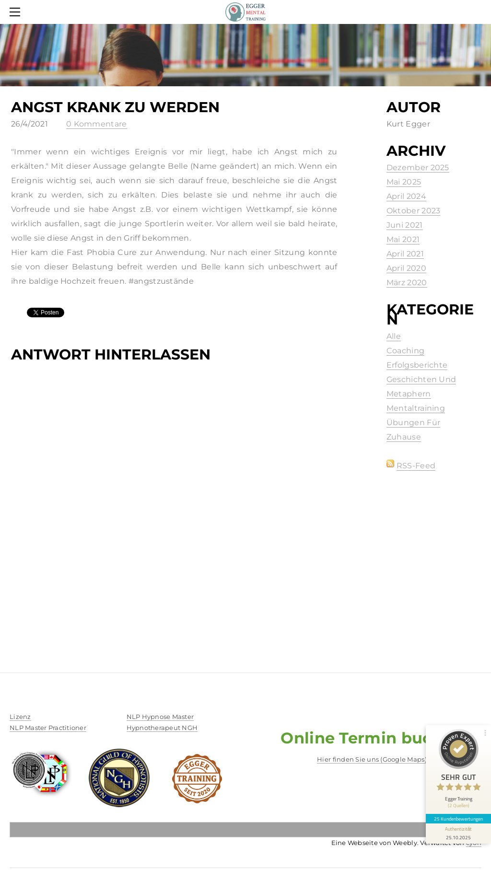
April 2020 (406, 268)
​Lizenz (20, 716)
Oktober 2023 (413, 210)
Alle (393, 336)
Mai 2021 (403, 239)
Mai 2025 (403, 181)
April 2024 (406, 196)
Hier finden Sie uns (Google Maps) (372, 759)
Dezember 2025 (417, 167)
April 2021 (405, 253)
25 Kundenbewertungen (458, 818)
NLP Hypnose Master (160, 716)
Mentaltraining (415, 408)
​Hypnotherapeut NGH (162, 727)
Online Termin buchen (372, 738)
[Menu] (17, 12)
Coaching (405, 350)
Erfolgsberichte (417, 365)
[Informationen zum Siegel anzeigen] (458, 833)
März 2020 (406, 282)
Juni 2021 (404, 225)
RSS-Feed (416, 465)
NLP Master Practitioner (48, 727)
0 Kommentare (96, 123)
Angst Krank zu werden (115, 107)
